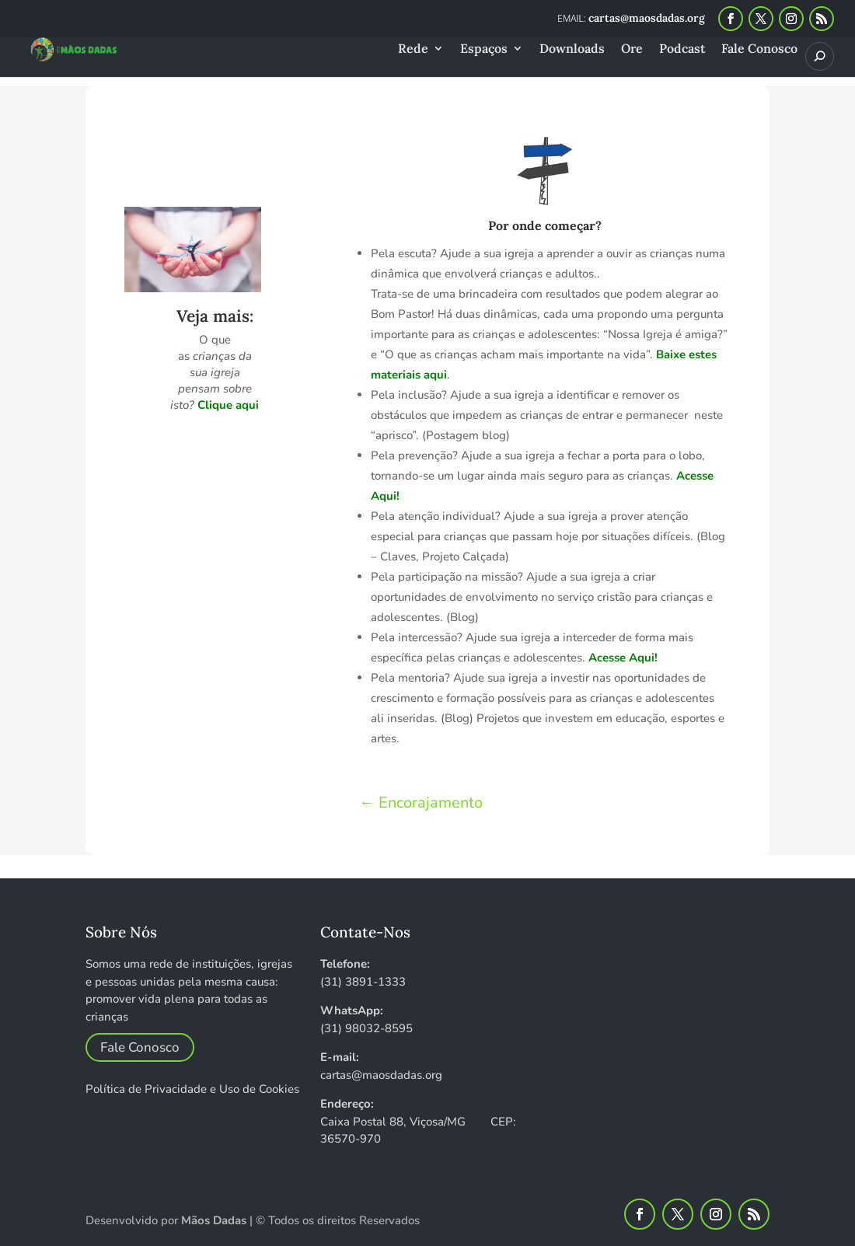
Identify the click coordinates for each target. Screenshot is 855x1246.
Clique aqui (228, 405)
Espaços (484, 49)
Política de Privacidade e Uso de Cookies (192, 1089)
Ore (632, 49)
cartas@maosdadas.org (381, 1075)
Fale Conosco (759, 49)
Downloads (572, 49)
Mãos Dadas (213, 1220)
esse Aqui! (627, 657)
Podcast (682, 49)
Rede (413, 49)
